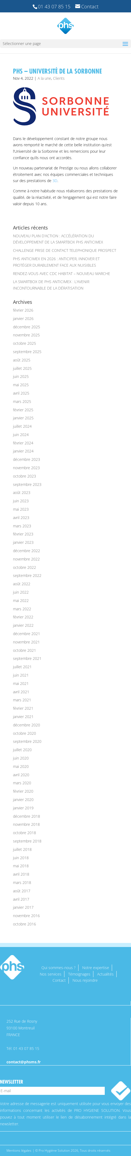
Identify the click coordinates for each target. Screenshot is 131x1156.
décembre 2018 (26, 816)
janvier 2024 (23, 451)
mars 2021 (22, 699)
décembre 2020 (26, 724)
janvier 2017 (23, 907)
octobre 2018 (24, 832)
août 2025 (21, 360)
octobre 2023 (24, 476)
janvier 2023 (23, 542)
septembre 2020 (27, 741)
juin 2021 (21, 675)
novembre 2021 (26, 642)
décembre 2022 (26, 550)
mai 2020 (21, 766)
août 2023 (21, 492)
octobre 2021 (24, 650)
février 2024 (23, 442)
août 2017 (21, 890)
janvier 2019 (23, 807)
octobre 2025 (24, 343)
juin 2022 (21, 592)
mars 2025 (22, 401)
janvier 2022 (23, 625)
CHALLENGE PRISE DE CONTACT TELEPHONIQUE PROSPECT (64, 250)
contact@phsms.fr (23, 1061)
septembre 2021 (27, 658)
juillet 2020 (22, 749)
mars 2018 (22, 882)
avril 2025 (21, 393)
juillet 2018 (22, 849)
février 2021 (23, 708)
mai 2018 (21, 865)
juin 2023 (21, 500)
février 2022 (23, 616)
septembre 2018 (27, 841)
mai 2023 (21, 509)
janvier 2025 (23, 417)
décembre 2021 (26, 633)
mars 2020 (22, 782)
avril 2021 (21, 691)
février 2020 (23, 791)
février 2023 (23, 534)
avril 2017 (21, 899)
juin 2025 (21, 376)
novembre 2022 (26, 559)
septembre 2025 (27, 351)
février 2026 (23, 310)
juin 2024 (21, 434)
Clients (59, 78)
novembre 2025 (26, 334)
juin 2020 (21, 758)
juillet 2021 (22, 666)
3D (55, 180)
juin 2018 (21, 857)
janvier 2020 (23, 799)
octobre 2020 (24, 733)
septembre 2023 (27, 484)
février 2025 (23, 409)
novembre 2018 (26, 824)
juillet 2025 (22, 368)
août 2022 (21, 583)
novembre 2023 (26, 467)
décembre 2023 (26, 459)
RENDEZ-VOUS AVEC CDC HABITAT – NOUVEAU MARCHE (61, 273)
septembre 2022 (27, 575)
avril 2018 (21, 874)
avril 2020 (21, 774)
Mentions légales (18, 1150)
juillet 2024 (22, 426)
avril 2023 (21, 517)
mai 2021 (21, 683)
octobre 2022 (24, 567)
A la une (44, 78)
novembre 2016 (26, 915)
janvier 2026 (23, 318)
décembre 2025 (26, 326)
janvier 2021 (23, 716)
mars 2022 (22, 608)
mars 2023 (22, 525)
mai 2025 (21, 384)
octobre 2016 (24, 924)
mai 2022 (21, 600)
